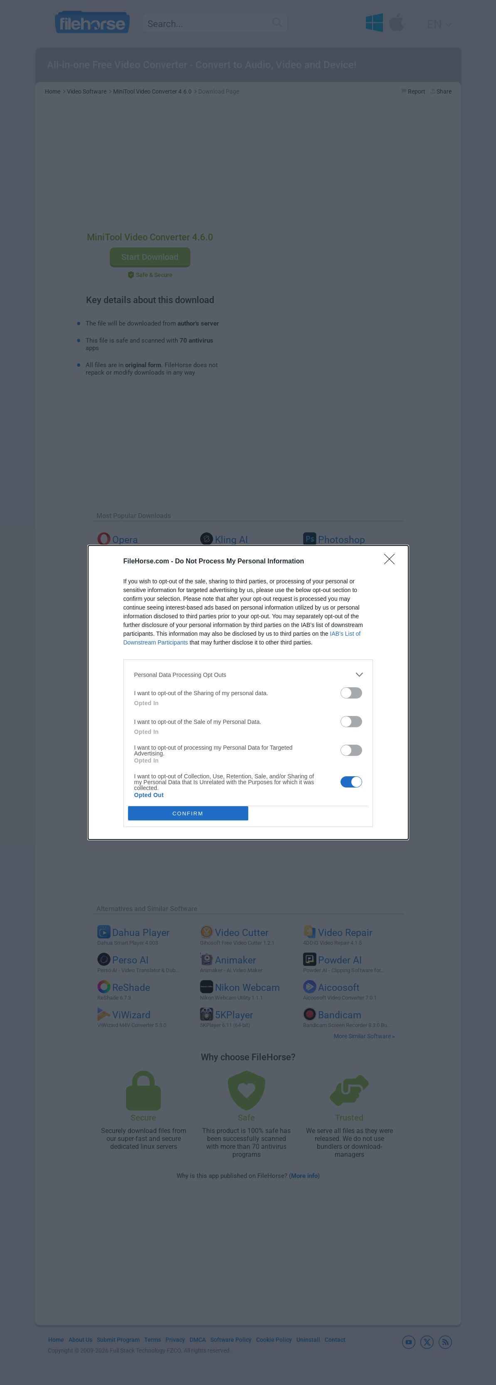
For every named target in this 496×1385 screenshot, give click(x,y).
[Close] (392, 562)
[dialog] (248, 692)
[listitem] (248, 674)
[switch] (351, 693)
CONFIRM (188, 813)
